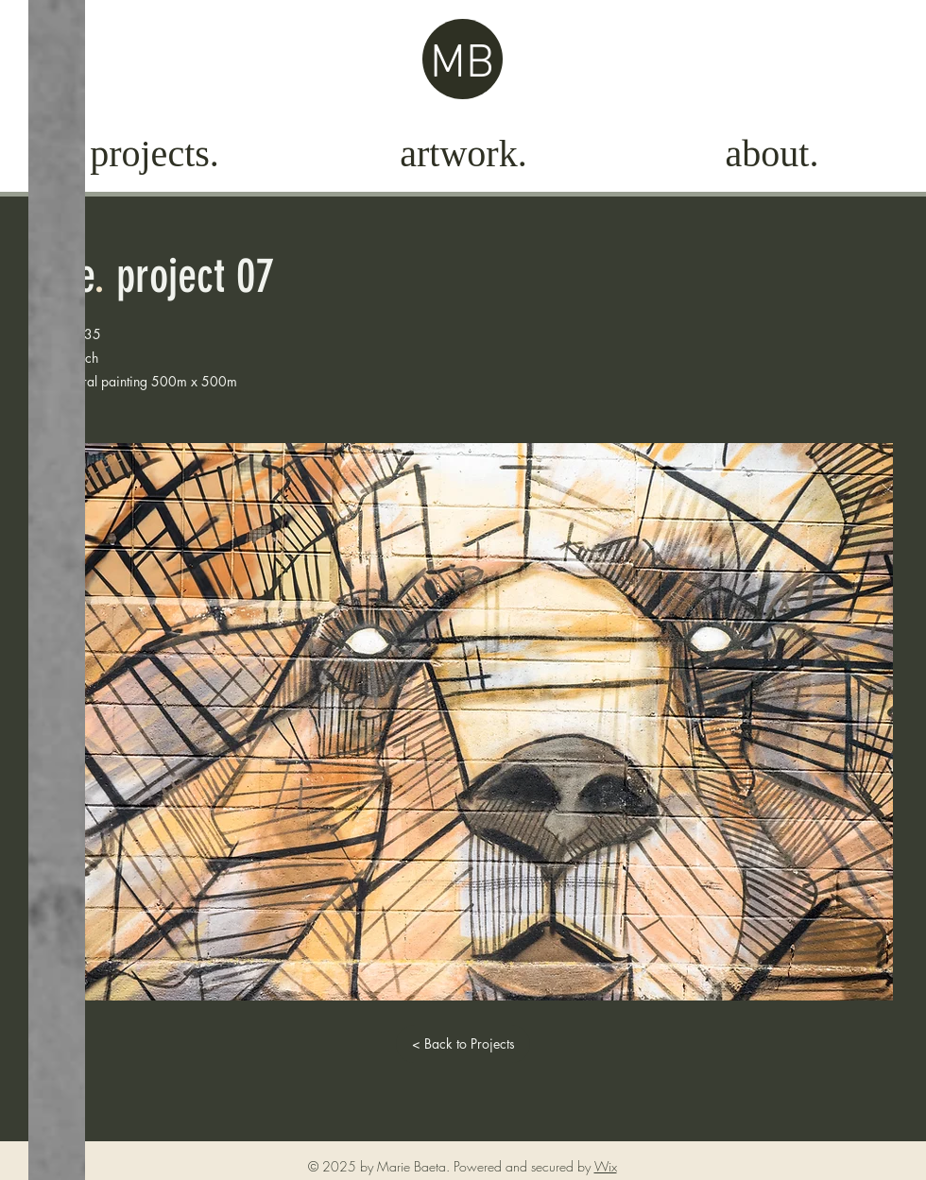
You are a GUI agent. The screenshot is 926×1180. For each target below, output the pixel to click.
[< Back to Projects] (463, 1044)
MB (462, 65)
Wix (605, 1166)
